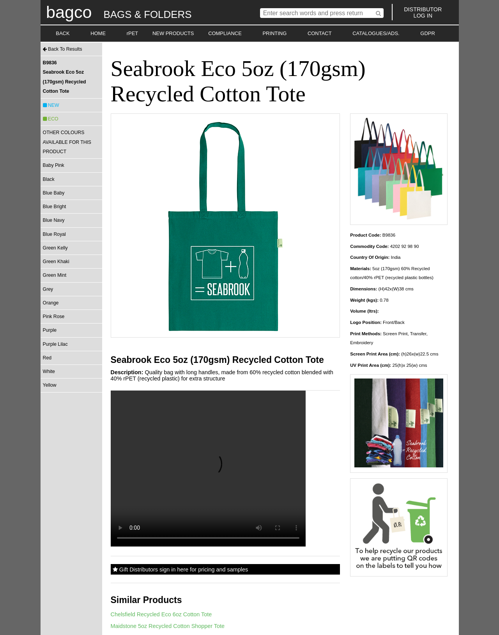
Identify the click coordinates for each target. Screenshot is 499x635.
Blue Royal (54, 234)
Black (49, 179)
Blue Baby (54, 193)
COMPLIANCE (225, 33)
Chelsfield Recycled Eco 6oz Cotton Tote (161, 614)
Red (47, 358)
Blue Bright (54, 206)
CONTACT (320, 33)
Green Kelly (55, 248)
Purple (50, 330)
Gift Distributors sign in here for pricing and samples (180, 569)
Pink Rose (54, 316)
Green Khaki (56, 261)
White (49, 371)
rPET (132, 33)
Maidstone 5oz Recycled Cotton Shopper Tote (168, 626)
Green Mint (55, 275)
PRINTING (274, 33)
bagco (69, 12)
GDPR (427, 33)
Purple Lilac (55, 344)
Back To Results (62, 49)
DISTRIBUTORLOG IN (423, 12)
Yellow (50, 385)
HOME (98, 33)
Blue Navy (54, 220)
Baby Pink (53, 165)
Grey (48, 289)
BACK (62, 33)
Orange (51, 303)
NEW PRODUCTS (173, 33)
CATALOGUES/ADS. (375, 33)
